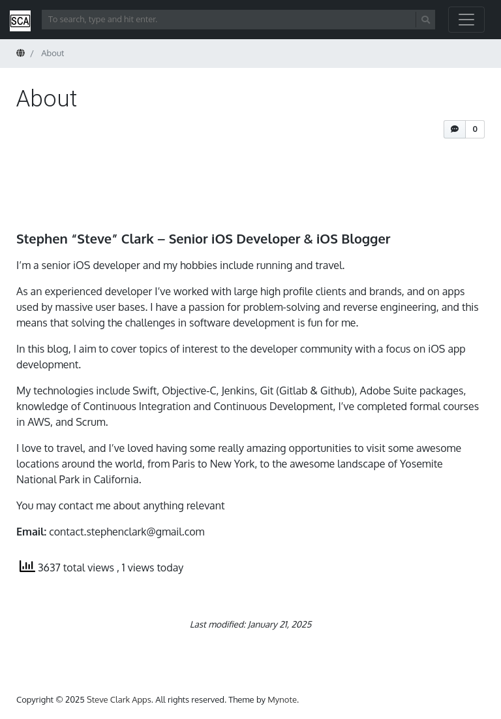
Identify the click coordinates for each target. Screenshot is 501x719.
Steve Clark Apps (119, 699)
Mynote (282, 699)
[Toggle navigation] (466, 20)
